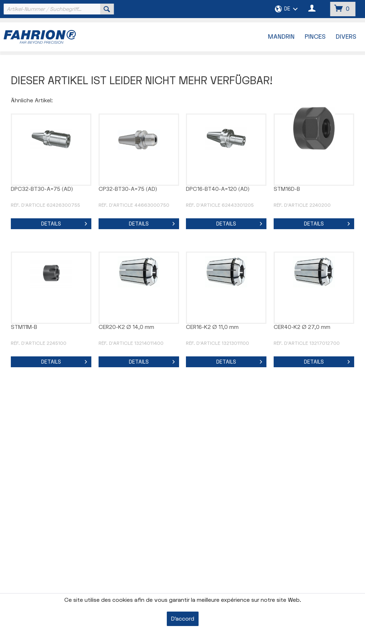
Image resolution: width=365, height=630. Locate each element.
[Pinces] (315, 36)
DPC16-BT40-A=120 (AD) (217, 189)
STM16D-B (287, 189)
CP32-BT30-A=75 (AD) (128, 189)
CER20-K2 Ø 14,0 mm (126, 327)
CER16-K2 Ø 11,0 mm (212, 327)
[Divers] (346, 36)
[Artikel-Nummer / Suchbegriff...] (58, 9)
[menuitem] (58, 9)
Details (64, 222)
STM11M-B (24, 327)
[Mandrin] (281, 36)
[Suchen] (107, 9)
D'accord (182, 619)
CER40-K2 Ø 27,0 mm (302, 327)
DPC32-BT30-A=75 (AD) (42, 189)
